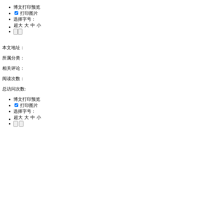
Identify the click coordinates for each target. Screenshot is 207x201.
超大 (18, 25)
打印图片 (26, 13)
